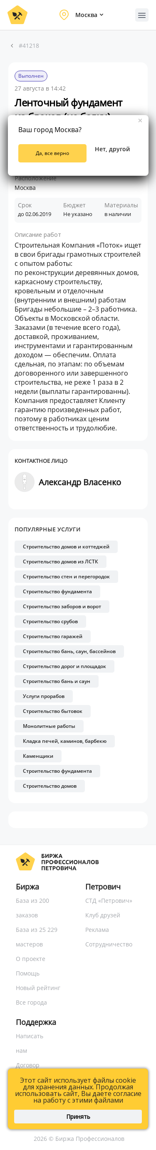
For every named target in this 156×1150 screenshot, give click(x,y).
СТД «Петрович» (108, 900)
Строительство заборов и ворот (62, 606)
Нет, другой (112, 149)
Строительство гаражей (52, 636)
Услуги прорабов (43, 696)
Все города (31, 1002)
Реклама (97, 930)
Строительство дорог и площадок (64, 666)
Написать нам (29, 1043)
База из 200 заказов (32, 908)
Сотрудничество (108, 944)
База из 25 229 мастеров (36, 937)
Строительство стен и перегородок (66, 576)
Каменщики (38, 755)
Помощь (28, 973)
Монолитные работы (49, 726)
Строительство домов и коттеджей (66, 546)
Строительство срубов (50, 621)
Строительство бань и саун (56, 681)
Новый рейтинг (38, 988)
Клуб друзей (102, 915)
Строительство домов (50, 785)
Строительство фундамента (57, 591)
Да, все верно (52, 153)
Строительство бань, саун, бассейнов (69, 651)
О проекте (30, 959)
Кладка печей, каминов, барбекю (64, 741)
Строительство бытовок (52, 711)
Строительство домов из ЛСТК (60, 561)
